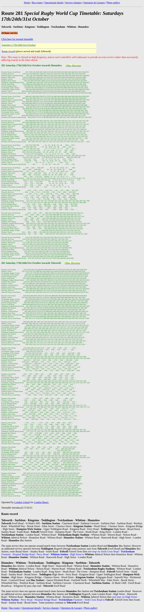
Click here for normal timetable (17, 39)
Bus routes (37, 2)
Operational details (53, 2)
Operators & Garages (94, 2)
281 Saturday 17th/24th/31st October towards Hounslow (31, 65)
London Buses (41, 502)
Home (27, 2)
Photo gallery (113, 2)
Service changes (73, 2)
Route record (8, 51)
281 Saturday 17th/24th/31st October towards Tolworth (31, 263)
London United (22, 502)
